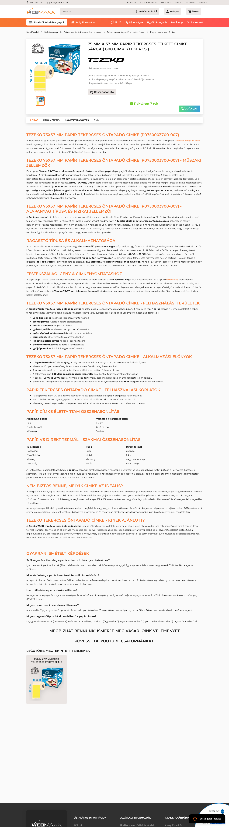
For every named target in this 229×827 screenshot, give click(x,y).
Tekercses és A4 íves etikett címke (82, 32)
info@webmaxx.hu (58, 2)
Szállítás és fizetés (148, 2)
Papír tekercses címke (162, 32)
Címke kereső (195, 22)
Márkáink (202, 2)
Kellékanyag (51, 32)
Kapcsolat (131, 2)
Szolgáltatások (83, 22)
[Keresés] (114, 11)
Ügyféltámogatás (157, 22)
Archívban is (154, 11)
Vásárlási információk (135, 817)
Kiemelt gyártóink (177, 817)
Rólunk (78, 823)
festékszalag (173, 279)
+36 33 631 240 (34, 2)
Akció (118, 22)
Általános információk (90, 817)
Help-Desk (166, 2)
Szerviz (177, 2)
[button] (34, 120)
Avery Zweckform (175, 823)
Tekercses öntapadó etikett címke (125, 32)
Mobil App (177, 22)
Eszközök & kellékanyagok (47, 22)
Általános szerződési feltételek (137, 823)
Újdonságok (136, 22)
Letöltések (190, 2)
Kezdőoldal (32, 32)
